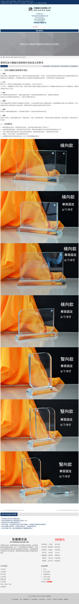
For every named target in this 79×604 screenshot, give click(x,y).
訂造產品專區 (34, 599)
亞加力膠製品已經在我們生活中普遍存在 (67, 510)
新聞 (6, 584)
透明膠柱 (57, 561)
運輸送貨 (3, 579)
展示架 (44, 552)
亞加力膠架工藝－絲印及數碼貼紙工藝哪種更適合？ (17, 528)
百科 (10, 584)
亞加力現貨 (46, 577)
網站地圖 (48, 596)
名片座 (57, 552)
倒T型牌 (57, 544)
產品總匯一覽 (26, 599)
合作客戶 (49, 599)
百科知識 (55, 599)
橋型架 (50, 555)
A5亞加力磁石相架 (64, 66)
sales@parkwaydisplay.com (40, 16)
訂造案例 (3, 572)
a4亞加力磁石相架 (55, 66)
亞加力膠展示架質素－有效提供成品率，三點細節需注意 (18, 526)
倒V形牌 (44, 547)
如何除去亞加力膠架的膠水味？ (11, 522)
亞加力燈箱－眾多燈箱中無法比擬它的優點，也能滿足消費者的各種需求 (23, 524)
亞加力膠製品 (15, 599)
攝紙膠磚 (44, 555)
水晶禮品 (57, 550)
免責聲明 (3, 586)
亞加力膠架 (46, 579)
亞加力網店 (46, 572)
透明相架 (44, 544)
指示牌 (50, 552)
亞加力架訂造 (42, 599)
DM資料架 (57, 558)
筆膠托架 (57, 555)
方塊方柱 (50, 561)
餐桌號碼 (50, 547)
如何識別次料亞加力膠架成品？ (11, 518)
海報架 (50, 550)
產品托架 (57, 547)
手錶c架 (50, 558)
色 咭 (44, 569)
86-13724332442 (39, 19)
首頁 (21, 599)
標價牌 (44, 561)
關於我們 (60, 599)
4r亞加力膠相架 (46, 66)
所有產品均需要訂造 (40, 22)
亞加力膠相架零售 (73, 66)
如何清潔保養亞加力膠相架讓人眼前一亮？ (14, 520)
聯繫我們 (66, 599)
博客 (4, 57)
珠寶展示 (44, 550)
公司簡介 (3, 569)
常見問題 (3, 581)
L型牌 (50, 544)
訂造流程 (3, 577)
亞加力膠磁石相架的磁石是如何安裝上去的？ (12, 510)
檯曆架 (44, 558)
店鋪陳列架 (46, 574)
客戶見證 (3, 574)
